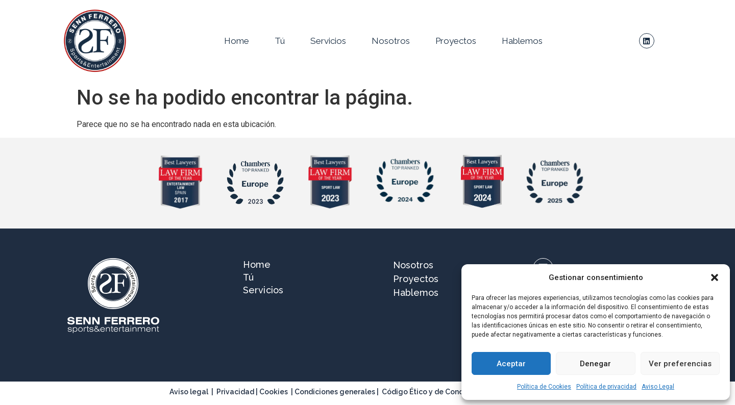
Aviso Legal (658, 386)
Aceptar (511, 363)
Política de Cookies (544, 386)
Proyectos (455, 41)
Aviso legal (188, 392)
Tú (280, 41)
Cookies (273, 392)
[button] (714, 277)
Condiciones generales (335, 392)
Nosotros (391, 41)
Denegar (595, 363)
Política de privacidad (606, 386)
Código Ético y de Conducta (431, 392)
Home (236, 41)
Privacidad (235, 392)
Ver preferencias (680, 363)
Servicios (328, 41)
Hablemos (522, 41)
